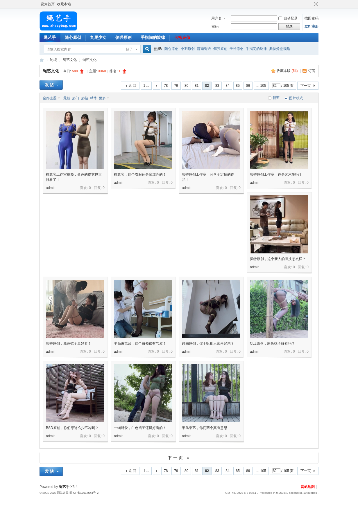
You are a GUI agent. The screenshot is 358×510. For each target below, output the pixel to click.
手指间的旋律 (153, 37)
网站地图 (308, 487)
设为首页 (48, 4)
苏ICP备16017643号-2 (84, 492)
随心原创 (73, 37)
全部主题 (50, 98)
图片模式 (296, 98)
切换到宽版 (315, 4)
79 (176, 86)
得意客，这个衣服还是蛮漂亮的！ (140, 174)
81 (196, 86)
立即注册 (311, 26)
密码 (215, 26)
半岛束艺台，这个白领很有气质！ (140, 343)
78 (166, 86)
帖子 (129, 49)
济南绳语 (204, 49)
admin (51, 188)
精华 (93, 98)
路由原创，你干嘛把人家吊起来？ (208, 343)
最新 (66, 98)
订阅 (311, 71)
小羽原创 (188, 49)
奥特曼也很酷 (279, 49)
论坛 (53, 60)
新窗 (276, 98)
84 (227, 86)
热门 (75, 98)
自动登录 (288, 18)
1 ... (146, 86)
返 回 (132, 86)
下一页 (305, 86)
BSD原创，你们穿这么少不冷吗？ (72, 428)
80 (186, 86)
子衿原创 (237, 49)
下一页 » (179, 457)
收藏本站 (64, 4)
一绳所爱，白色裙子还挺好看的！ (140, 428)
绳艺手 (50, 37)
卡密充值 (182, 37)
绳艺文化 (70, 60)
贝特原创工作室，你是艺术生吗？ (276, 174)
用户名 (216, 18)
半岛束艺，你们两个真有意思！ (206, 428)
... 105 (261, 86)
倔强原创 (123, 37)
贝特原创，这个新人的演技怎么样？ (278, 259)
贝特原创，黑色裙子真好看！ (68, 343)
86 (248, 86)
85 (238, 86)
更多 (102, 98)
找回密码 (311, 18)
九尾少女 (98, 37)
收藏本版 (287, 71)
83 (217, 86)
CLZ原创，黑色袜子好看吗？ (272, 343)
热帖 (84, 98)
